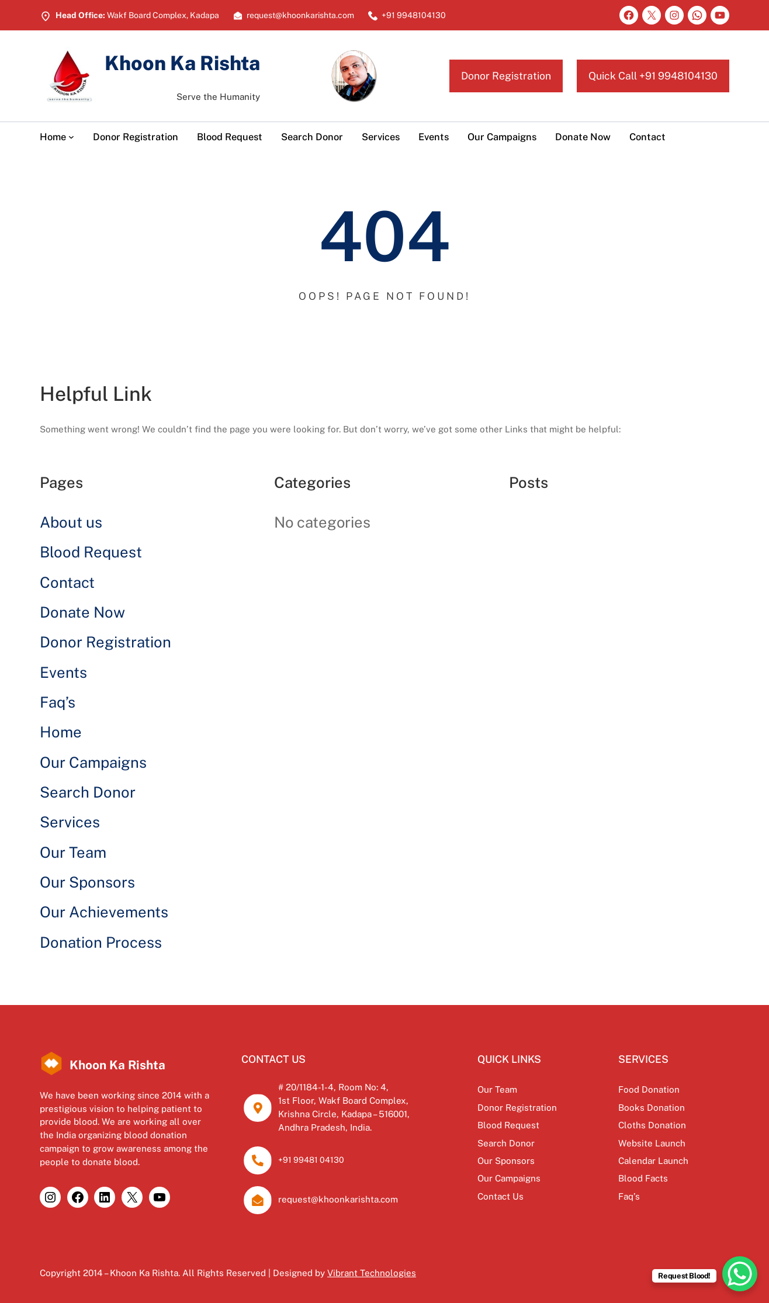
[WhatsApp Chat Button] (739, 1273)
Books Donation (651, 1108)
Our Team (73, 852)
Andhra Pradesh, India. (325, 1127)
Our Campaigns (93, 762)
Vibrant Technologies (371, 1273)
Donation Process (101, 942)
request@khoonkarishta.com (338, 1199)
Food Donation (649, 1089)
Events (63, 672)
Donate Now (82, 612)
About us (71, 522)
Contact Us (500, 1196)
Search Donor (88, 792)
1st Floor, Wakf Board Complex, (343, 1101)
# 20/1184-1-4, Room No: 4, (333, 1087)
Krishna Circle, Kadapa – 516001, (344, 1114)
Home (61, 732)
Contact (67, 582)
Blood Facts (643, 1178)
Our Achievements (104, 912)
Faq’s (57, 702)
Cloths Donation (652, 1125)
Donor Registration (506, 76)
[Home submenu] (71, 137)
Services (70, 822)
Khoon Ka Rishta (182, 63)
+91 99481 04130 (311, 1160)
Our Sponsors (87, 882)
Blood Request (91, 552)
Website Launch (651, 1143)
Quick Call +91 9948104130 (653, 76)
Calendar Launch (653, 1161)
